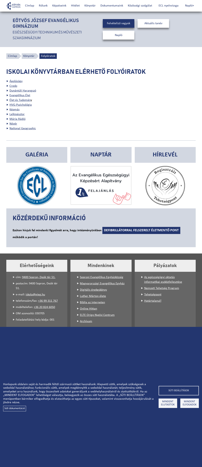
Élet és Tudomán (20, 100)
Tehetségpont (152, 294)
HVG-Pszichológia (20, 104)
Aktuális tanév (153, 23)
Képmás (14, 109)
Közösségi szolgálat (140, 5)
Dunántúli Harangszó (22, 90)
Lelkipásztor (17, 114)
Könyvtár (90, 5)
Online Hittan (88, 308)
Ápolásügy (15, 81)
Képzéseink (59, 5)
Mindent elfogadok (189, 403)
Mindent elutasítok (168, 403)
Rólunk (43, 5)
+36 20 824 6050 (44, 307)
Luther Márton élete (93, 296)
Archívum (86, 321)
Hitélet (75, 5)
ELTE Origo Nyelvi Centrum (97, 315)
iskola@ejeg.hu (35, 294)
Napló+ (189, 5)
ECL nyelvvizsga (169, 5)
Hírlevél (165, 155)
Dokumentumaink (111, 5)
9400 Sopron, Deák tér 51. (38, 277)
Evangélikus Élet (19, 95)
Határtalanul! (152, 300)
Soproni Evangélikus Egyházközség (101, 277)
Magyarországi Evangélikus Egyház (102, 283)
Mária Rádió (17, 119)
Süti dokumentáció (14, 408)
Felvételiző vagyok (118, 23)
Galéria (36, 155)
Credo (13, 86)
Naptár (100, 155)
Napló (118, 35)
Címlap (29, 5)
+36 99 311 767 (48, 300)
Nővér (13, 123)
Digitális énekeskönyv (93, 289)
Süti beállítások (178, 390)
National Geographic (22, 128)
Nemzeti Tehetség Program (161, 288)
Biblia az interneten (92, 302)
